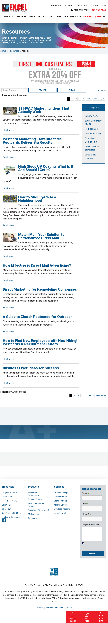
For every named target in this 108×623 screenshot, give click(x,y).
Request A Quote (9, 493)
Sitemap (39, 608)
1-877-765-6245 (97, 10)
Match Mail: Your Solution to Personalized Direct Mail (41, 236)
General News (92, 116)
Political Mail (91, 129)
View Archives (102, 90)
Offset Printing (60, 497)
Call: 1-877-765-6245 (11, 513)
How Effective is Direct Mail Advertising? (37, 265)
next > (89, 99)
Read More (8, 130)
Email (85, 504)
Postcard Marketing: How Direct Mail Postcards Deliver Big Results (33, 141)
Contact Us (81, 5)
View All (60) (99, 99)
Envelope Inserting (62, 509)
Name (85, 493)
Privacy (69, 608)
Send (87, 616)
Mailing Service (60, 505)
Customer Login (98, 5)
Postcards (32, 518)
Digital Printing (60, 501)
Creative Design (61, 493)
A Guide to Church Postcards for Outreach (37, 317)
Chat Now (6, 509)
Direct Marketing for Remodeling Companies (40, 289)
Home (3, 51)
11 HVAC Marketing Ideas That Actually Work (43, 110)
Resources (14, 51)
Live (101, 616)
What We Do (55, 5)
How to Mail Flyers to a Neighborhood (37, 199)
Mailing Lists (33, 514)
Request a (72, 616)
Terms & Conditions (54, 608)
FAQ (15, 501)
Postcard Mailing (93, 133)
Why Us (68, 5)
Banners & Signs (35, 499)
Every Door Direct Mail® (38, 510)
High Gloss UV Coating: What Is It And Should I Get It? (45, 168)
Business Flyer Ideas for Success (31, 368)
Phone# (86, 514)
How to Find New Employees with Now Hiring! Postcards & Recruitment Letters (40, 342)
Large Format (60, 513)
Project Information (90, 525)
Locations (6, 505)
